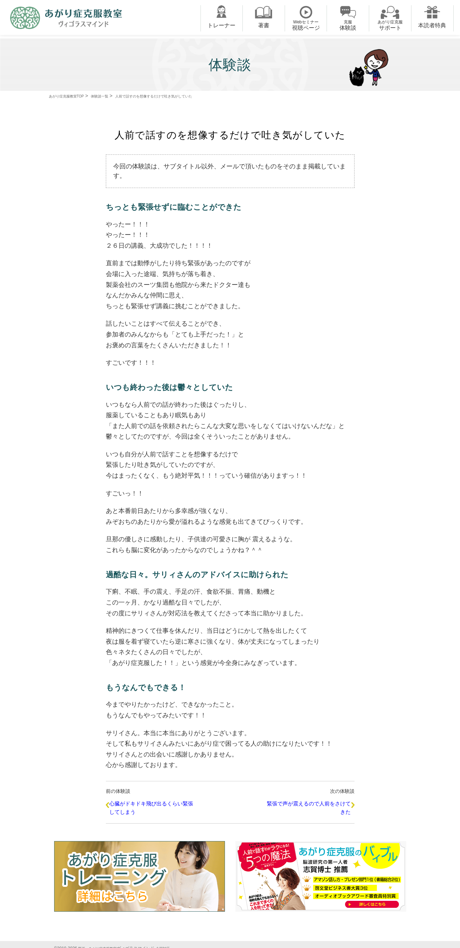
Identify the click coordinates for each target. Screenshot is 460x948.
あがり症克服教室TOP (73, 96)
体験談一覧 (117, 96)
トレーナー (221, 25)
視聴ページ (306, 25)
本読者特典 (432, 25)
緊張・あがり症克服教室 (101, 940)
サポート (390, 25)
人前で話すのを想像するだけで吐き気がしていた (190, 96)
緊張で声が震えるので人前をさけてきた (306, 806)
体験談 (348, 25)
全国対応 (171, 940)
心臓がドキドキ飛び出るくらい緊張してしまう (155, 806)
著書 (263, 25)
